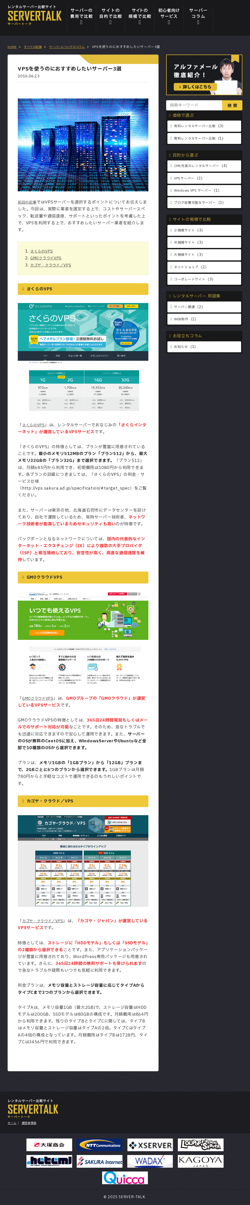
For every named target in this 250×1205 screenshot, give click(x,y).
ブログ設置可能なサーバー (196, 202)
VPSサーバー (185, 178)
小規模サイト (185, 229)
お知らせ (181, 345)
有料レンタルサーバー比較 (196, 126)
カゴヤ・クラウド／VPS (53, 265)
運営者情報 (31, 1123)
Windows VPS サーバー (195, 190)
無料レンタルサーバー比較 (196, 138)
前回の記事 (28, 202)
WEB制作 (182, 318)
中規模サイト (185, 242)
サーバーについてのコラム (74, 46)
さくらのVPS (43, 251)
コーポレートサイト (191, 278)
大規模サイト (185, 254)
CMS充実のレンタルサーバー (198, 166)
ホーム (13, 1123)
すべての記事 (35, 46)
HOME (13, 46)
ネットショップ (187, 266)
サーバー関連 (185, 306)
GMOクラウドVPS (48, 258)
